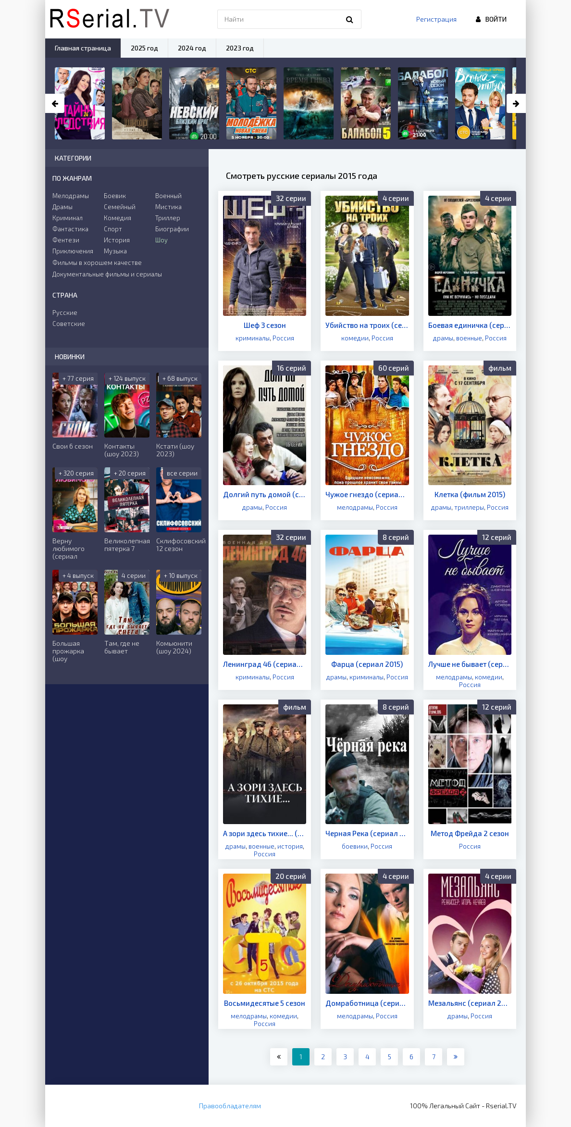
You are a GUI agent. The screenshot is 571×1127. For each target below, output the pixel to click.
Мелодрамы (70, 196)
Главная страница (83, 48)
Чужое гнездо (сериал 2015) (367, 494)
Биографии (172, 229)
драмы (443, 338)
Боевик (115, 196)
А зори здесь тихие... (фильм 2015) (264, 833)
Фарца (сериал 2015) (367, 664)
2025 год (144, 48)
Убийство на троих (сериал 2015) (367, 325)
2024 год (192, 48)
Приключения (72, 251)
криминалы (253, 338)
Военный (168, 196)
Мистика (168, 207)
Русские (64, 312)
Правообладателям (230, 1106)
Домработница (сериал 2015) (367, 1003)
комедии (355, 338)
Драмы (62, 207)
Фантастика (70, 229)
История (117, 240)
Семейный (120, 207)
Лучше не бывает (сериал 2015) (469, 664)
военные (469, 338)
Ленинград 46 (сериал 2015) (264, 664)
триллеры (469, 507)
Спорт (113, 229)
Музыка (115, 251)
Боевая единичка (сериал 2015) (469, 325)
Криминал (67, 218)
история (290, 846)
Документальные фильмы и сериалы (107, 274)
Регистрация (436, 19)
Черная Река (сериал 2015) (367, 833)
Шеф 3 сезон (265, 325)
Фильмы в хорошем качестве (97, 262)
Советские (68, 323)
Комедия (117, 218)
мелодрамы (355, 507)
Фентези (65, 240)
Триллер (167, 218)
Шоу (161, 240)
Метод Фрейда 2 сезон (470, 833)
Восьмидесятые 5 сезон (264, 1003)
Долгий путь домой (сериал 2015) (264, 494)
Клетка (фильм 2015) (469, 494)
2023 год (240, 48)
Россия (283, 338)
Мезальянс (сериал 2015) (469, 1003)
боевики (355, 846)
